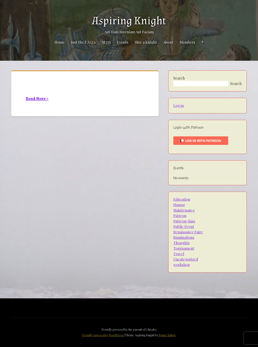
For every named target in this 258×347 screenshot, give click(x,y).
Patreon (179, 215)
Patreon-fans (184, 221)
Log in (178, 105)
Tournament (183, 248)
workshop (181, 264)
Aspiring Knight (129, 21)
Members (187, 42)
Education (181, 199)
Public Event (183, 226)
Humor (179, 204)
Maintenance (184, 210)
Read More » (37, 98)
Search (179, 78)
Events (122, 42)
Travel (178, 253)
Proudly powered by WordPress (103, 335)
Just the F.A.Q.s (83, 42)
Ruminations (183, 237)
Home (59, 42)
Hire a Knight (146, 42)
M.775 (106, 42)
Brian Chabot (167, 335)
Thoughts (181, 242)
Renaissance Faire (188, 232)
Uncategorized (185, 259)
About (168, 42)
